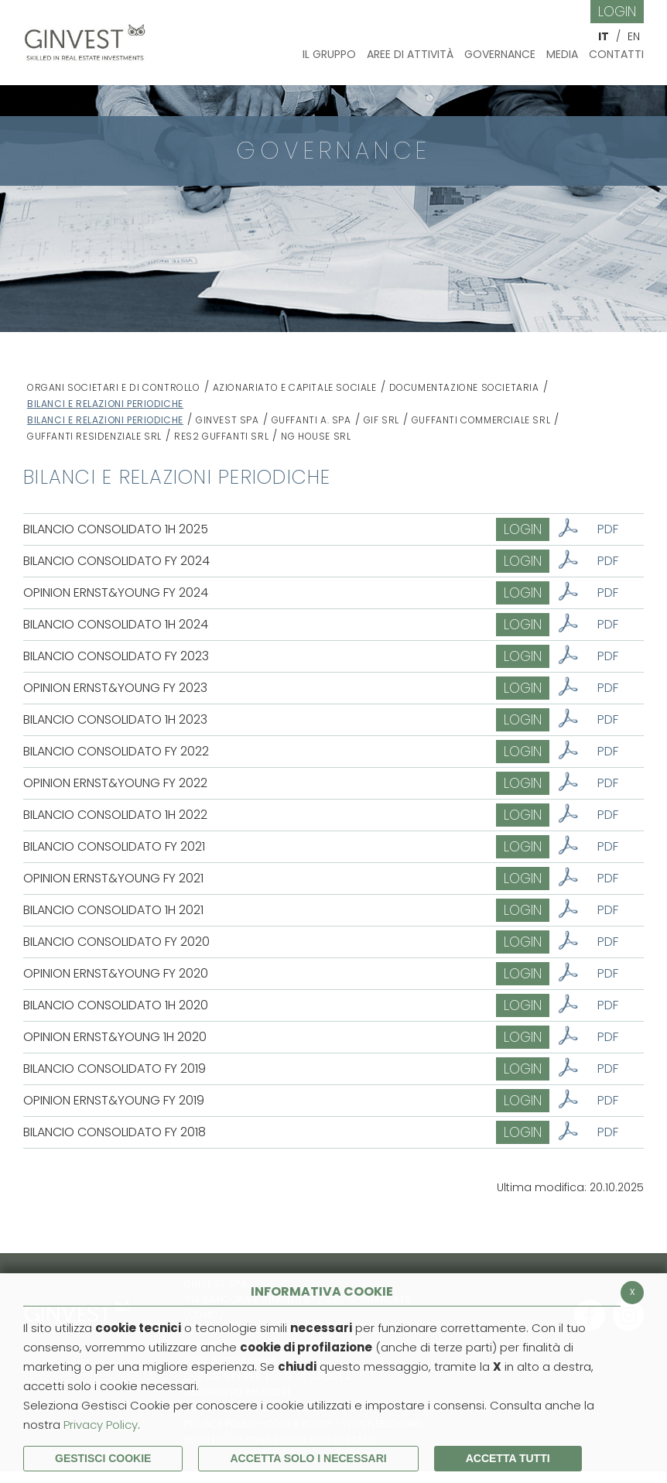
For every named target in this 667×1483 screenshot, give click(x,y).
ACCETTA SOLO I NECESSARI (308, 1458)
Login (617, 11)
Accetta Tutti (508, 1458)
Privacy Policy (100, 1424)
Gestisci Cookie (103, 1458)
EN (634, 36)
